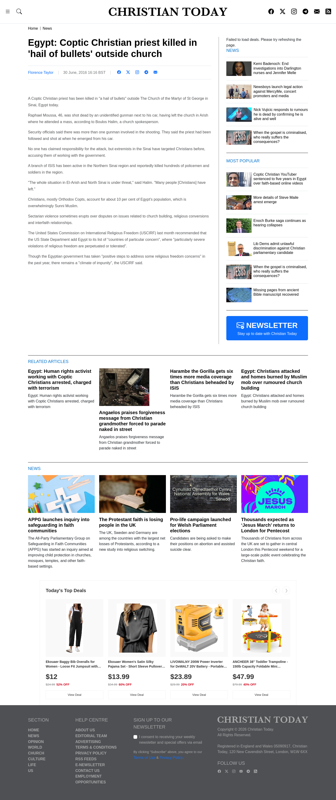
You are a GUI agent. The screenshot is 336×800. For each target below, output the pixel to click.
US (30, 770)
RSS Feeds (86, 759)
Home (33, 28)
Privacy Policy (91, 753)
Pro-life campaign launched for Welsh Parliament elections (200, 525)
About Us (85, 730)
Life (32, 765)
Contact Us (87, 770)
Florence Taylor (40, 73)
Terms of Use (144, 758)
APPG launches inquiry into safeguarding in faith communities (58, 525)
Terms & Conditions (96, 747)
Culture (37, 759)
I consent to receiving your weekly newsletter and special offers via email (170, 739)
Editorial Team (91, 736)
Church (36, 753)
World (35, 747)
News (47, 28)
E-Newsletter (90, 765)
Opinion (36, 741)
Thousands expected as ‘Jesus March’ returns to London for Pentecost (268, 525)
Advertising (88, 741)
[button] (7, 12)
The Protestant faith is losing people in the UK (131, 522)
